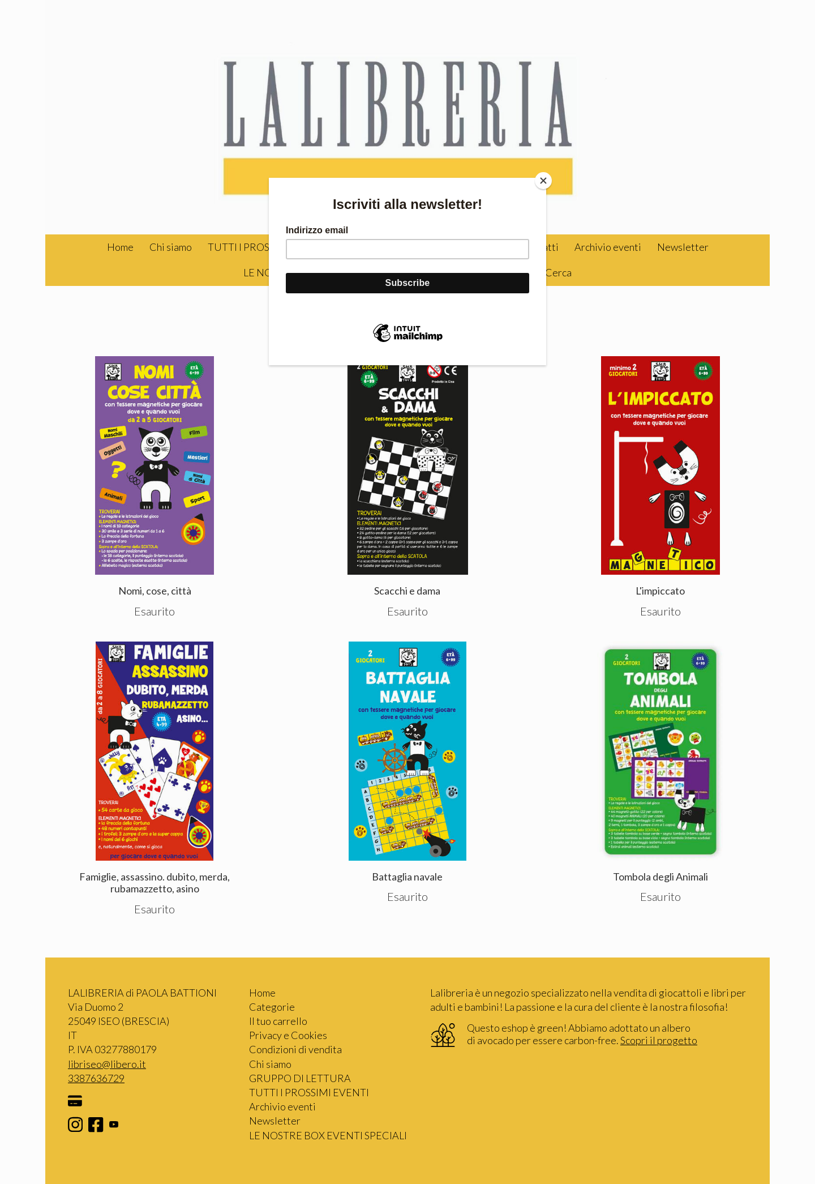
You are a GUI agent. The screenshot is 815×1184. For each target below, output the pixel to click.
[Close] (543, 180)
